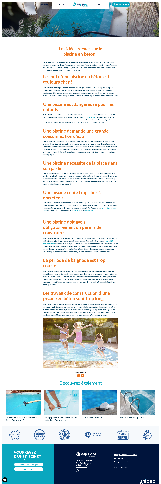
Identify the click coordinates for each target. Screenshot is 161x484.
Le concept (119, 458)
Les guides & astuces (123, 462)
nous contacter (29, 469)
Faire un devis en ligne (29, 464)
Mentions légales (120, 467)
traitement (89, 211)
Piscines (43, 7)
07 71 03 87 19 (81, 467)
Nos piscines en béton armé (125, 455)
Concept (60, 7)
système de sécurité (89, 117)
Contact (101, 7)
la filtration (76, 211)
